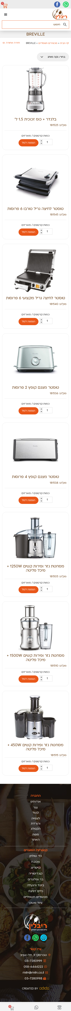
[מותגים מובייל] (53, 57)
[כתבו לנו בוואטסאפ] (35, 937)
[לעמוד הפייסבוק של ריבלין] (27, 937)
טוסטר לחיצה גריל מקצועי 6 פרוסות (35, 298)
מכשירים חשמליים (47, 43)
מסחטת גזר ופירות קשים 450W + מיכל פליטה (35, 747)
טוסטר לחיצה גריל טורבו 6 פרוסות (35, 208)
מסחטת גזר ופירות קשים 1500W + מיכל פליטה (35, 657)
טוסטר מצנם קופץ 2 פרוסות (35, 387)
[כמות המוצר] (45, 142)
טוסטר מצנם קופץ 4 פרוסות (35, 476)
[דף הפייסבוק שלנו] (57, 4)
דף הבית (64, 43)
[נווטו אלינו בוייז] (43, 937)
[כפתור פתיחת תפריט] (6, 14)
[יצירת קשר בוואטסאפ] (66, 4)
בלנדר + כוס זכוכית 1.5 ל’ (35, 119)
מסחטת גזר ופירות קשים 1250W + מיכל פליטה (35, 568)
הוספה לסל (28, 143)
